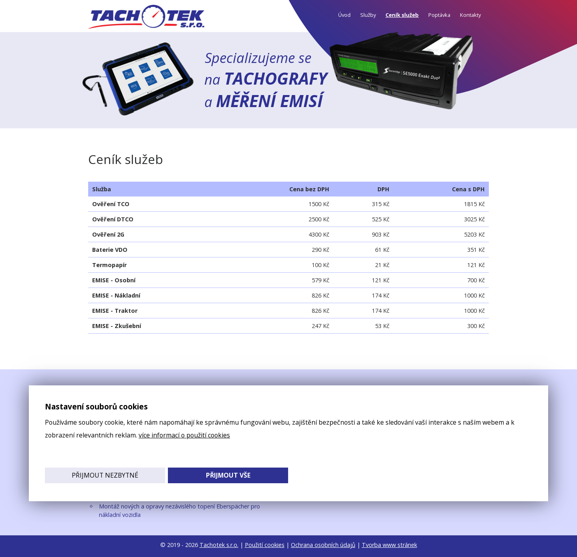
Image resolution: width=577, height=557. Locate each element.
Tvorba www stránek (389, 545)
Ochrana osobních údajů (323, 545)
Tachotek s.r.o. (219, 545)
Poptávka (439, 14)
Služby (368, 14)
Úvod (344, 14)
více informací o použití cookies (184, 435)
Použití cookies (264, 545)
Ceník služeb (402, 14)
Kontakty (470, 14)
